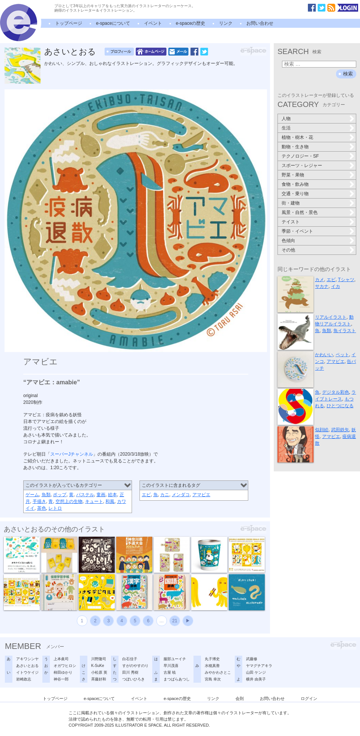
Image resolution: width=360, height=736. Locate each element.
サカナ (321, 286)
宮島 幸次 (213, 679)
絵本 (112, 494)
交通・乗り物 (295, 193)
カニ (164, 494)
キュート (94, 501)
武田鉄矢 (340, 429)
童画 (100, 494)
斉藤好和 (98, 679)
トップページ (68, 23)
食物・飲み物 (295, 184)
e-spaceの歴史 (191, 23)
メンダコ (181, 494)
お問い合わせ (259, 23)
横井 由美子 (256, 679)
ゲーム (32, 494)
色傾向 (288, 240)
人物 (286, 118)
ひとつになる (340, 405)
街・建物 (291, 203)
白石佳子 (129, 659)
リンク (225, 23)
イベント (153, 23)
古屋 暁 (170, 672)
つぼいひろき (133, 679)
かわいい (324, 354)
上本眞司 (61, 659)
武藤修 (251, 659)
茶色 (41, 508)
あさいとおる (70, 51)
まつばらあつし (177, 679)
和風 (109, 501)
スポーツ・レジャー (302, 165)
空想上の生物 (69, 501)
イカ (335, 286)
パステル (85, 494)
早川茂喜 (171, 666)
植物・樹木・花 (297, 137)
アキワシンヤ (27, 659)
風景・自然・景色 (300, 212)
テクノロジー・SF (300, 156)
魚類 (46, 494)
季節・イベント (297, 231)
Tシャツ (346, 279)
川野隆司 (98, 659)
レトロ (55, 508)
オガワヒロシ (65, 666)
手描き (39, 501)
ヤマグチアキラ (259, 666)
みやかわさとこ (218, 672)
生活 (286, 128)
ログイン (309, 698)
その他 (288, 250)
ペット (342, 354)
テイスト (291, 221)
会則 (240, 698)
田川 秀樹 (130, 672)
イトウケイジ (27, 672)
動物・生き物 (295, 146)
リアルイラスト (330, 317)
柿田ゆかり (63, 672)
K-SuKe (97, 666)
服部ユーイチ (175, 659)
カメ (319, 279)
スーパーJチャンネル (71, 454)
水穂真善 (212, 666)
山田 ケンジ (256, 672)
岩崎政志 (23, 679)
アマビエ (201, 494)
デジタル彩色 (335, 392)
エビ (146, 494)
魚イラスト (344, 330)
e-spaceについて (113, 23)
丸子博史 (212, 659)
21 (174, 620)
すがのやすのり (135, 666)
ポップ (59, 494)
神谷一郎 (61, 679)
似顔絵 (321, 429)
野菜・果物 (293, 175)
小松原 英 (99, 672)
